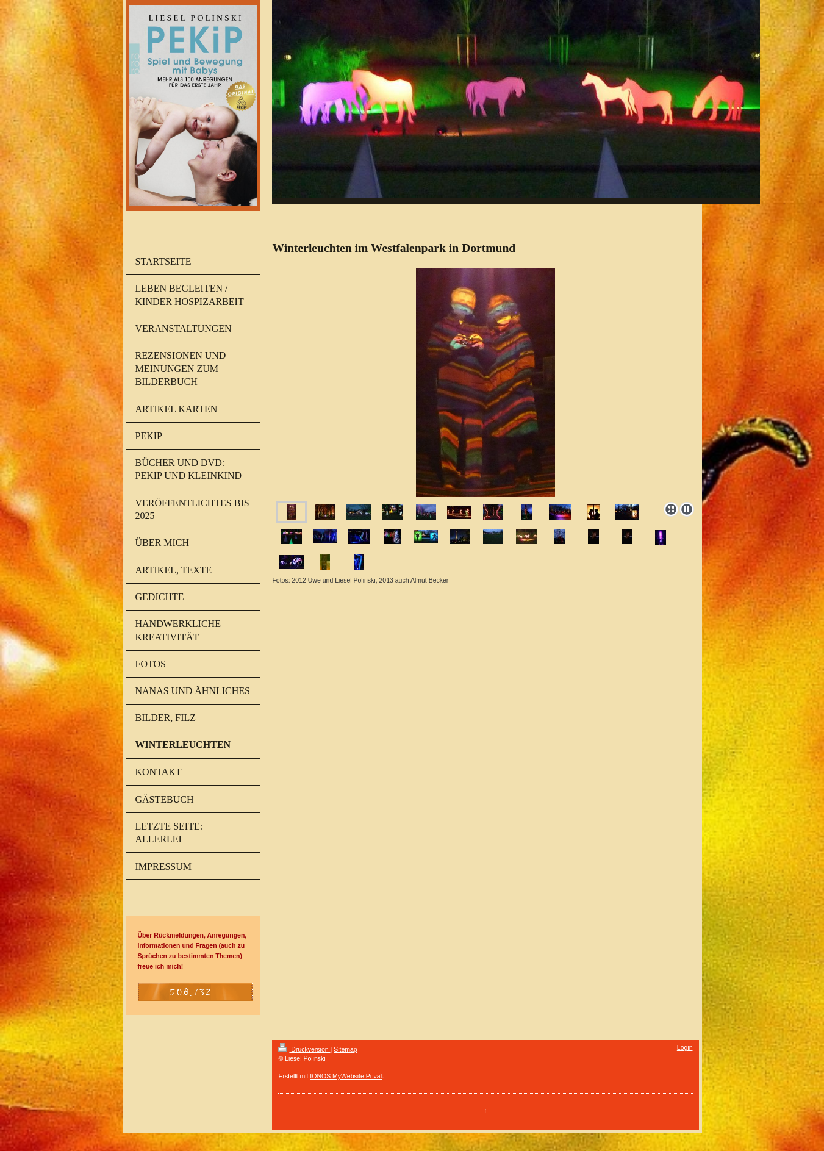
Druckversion (304, 1049)
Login (685, 1047)
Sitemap (345, 1049)
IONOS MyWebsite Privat (346, 1076)
